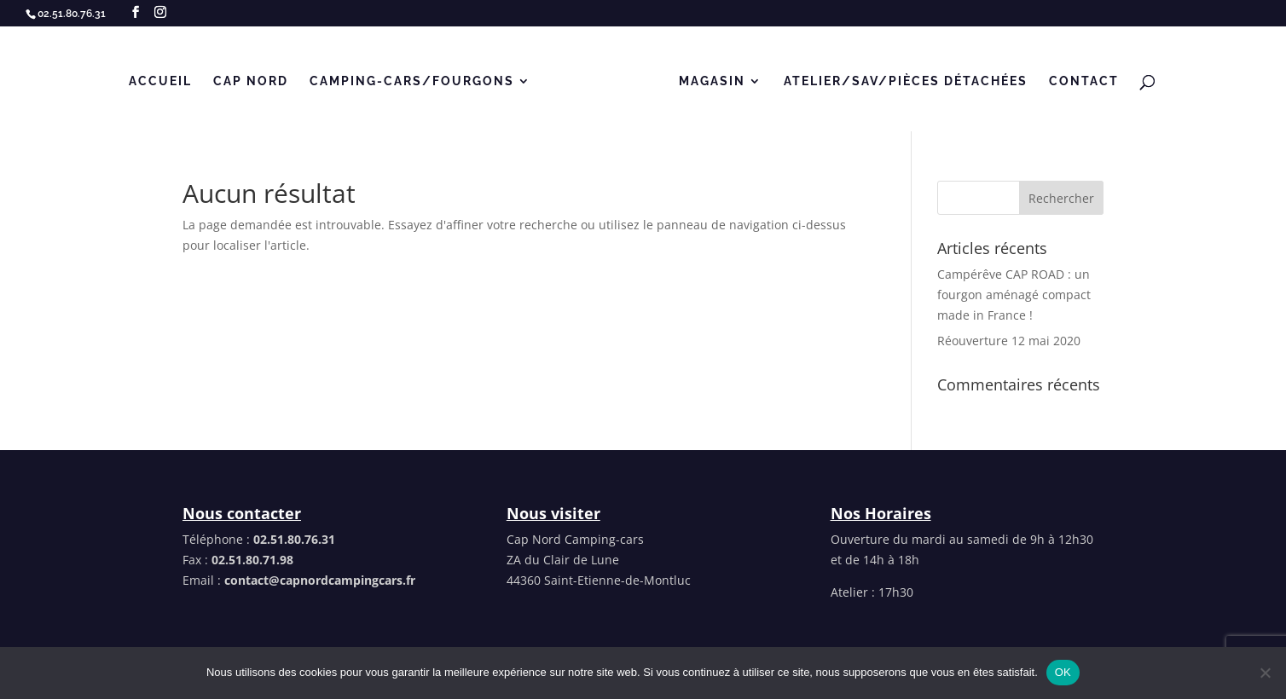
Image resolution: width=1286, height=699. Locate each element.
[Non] (1264, 672)
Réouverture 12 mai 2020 (1008, 340)
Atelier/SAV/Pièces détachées (906, 81)
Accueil (160, 81)
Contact (1084, 81)
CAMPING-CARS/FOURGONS (412, 81)
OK (1063, 672)
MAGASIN (712, 81)
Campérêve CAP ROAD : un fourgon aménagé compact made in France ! (1014, 294)
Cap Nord (250, 81)
